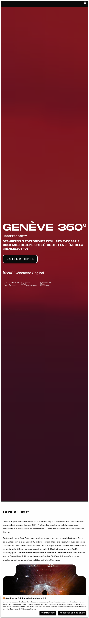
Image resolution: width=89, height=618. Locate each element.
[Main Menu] (85, 3)
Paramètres (48, 613)
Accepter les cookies (72, 613)
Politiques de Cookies (28, 609)
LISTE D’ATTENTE (20, 259)
